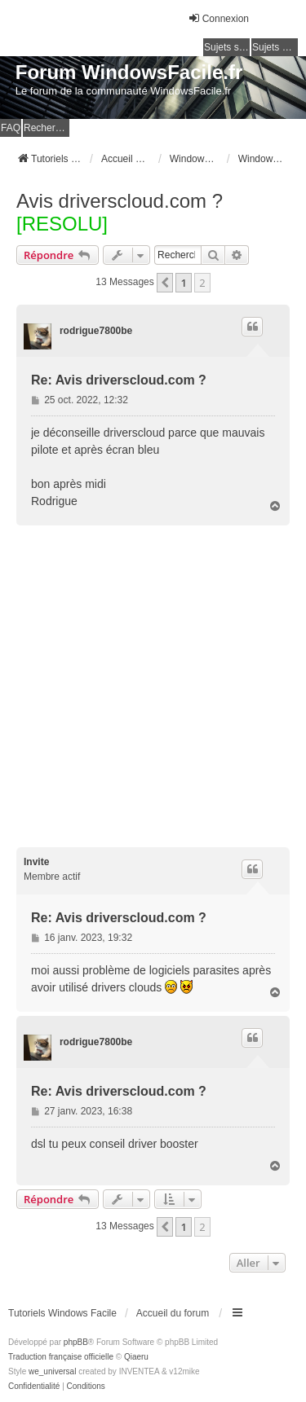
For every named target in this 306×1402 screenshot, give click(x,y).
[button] (165, 282)
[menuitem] (34, 1386)
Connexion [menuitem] (218, 18)
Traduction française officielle (60, 1356)
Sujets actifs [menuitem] (275, 47)
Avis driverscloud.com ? (119, 201)
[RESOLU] (62, 224)
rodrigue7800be (96, 330)
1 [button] (183, 282)
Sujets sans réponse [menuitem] (227, 47)
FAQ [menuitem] (10, 128)
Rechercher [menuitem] (46, 128)
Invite (36, 862)
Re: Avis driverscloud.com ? (118, 380)
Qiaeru (136, 1356)
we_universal (52, 1371)
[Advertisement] (153, 686)
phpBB (76, 1342)
